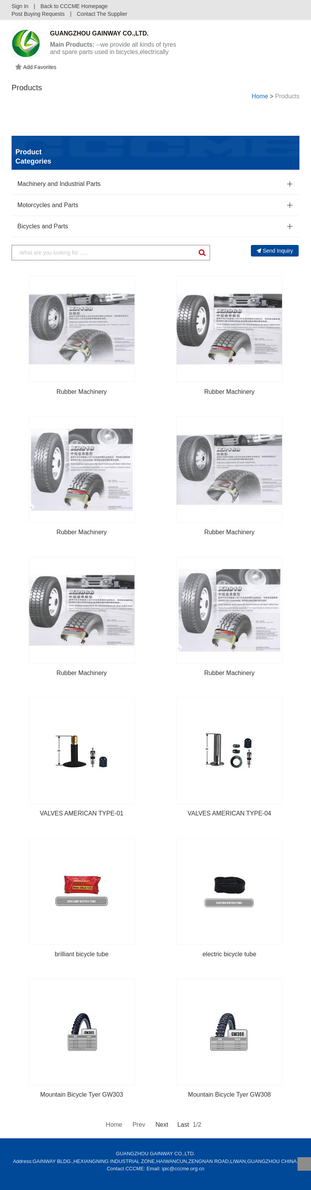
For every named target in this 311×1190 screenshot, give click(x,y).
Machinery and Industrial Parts (59, 184)
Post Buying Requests (38, 14)
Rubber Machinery (81, 391)
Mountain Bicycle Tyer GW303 (81, 1094)
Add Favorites (35, 67)
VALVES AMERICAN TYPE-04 (229, 813)
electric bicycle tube (229, 954)
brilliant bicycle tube (82, 954)
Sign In (20, 6)
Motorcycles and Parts (47, 205)
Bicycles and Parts (42, 226)
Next (161, 1124)
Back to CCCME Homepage (74, 6)
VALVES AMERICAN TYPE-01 (81, 813)
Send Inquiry (275, 251)
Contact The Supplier (102, 14)
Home (260, 96)
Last (183, 1124)
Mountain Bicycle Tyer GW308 (229, 1094)
